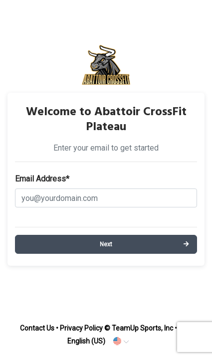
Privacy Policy (81, 328)
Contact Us (37, 328)
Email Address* (42, 178)
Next (106, 244)
